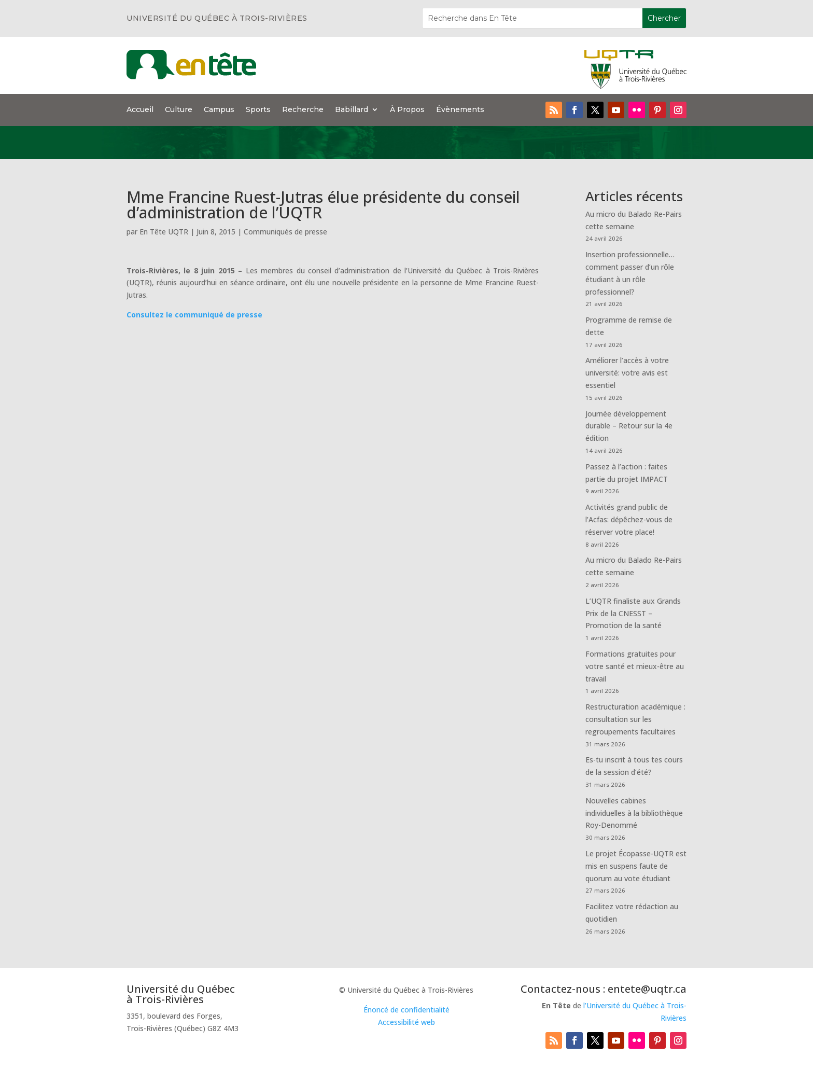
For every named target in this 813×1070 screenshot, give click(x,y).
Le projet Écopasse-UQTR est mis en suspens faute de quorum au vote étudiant (635, 866)
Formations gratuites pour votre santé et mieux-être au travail (634, 666)
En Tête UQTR (163, 232)
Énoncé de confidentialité (406, 1010)
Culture (178, 110)
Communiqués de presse (285, 232)
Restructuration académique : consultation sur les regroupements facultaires (635, 719)
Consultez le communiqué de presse (194, 314)
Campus (219, 110)
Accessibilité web (406, 1022)
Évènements (460, 110)
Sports (258, 110)
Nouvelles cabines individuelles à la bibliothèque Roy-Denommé (634, 813)
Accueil (140, 110)
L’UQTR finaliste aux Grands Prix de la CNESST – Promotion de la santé (633, 613)
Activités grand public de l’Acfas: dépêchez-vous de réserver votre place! (628, 519)
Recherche (303, 110)
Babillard (351, 110)
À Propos (407, 110)
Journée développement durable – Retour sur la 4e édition (628, 426)
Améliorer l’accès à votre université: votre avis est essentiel (627, 372)
